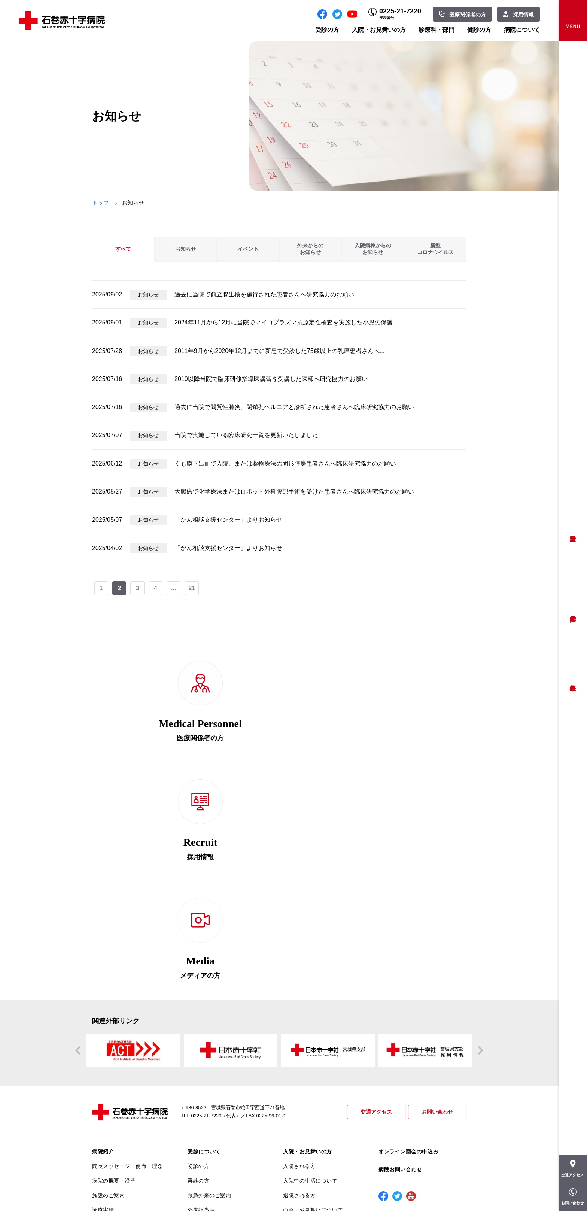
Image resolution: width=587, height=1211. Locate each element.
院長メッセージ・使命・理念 (127, 951)
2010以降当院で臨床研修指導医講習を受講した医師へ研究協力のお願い (271, 379)
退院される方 (299, 980)
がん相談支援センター (119, 1131)
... (174, 588)
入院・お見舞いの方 (379, 30)
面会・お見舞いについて (313, 995)
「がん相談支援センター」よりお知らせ (228, 519)
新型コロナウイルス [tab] (435, 249)
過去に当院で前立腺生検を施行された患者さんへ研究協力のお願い (264, 294)
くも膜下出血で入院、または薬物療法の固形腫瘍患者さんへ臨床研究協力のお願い (285, 463)
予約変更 (573, 613)
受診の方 (327, 30)
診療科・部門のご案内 (310, 1082)
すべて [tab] (123, 249)
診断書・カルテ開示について (223, 1089)
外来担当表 (201, 995)
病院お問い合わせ (400, 955)
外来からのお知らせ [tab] (310, 249)
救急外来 (573, 678)
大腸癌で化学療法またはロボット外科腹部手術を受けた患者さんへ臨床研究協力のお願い (294, 491)
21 (193, 588)
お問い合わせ (436, 897)
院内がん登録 (108, 1116)
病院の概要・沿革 (114, 966)
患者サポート (204, 1104)
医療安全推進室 (111, 1082)
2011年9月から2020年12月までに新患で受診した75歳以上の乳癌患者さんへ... (279, 351)
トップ (100, 202)
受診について (204, 937)
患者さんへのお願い (116, 1009)
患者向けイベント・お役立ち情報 (127, 1149)
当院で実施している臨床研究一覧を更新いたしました (246, 435)
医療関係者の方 (467, 15)
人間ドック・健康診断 (310, 1015)
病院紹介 (103, 937)
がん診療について (114, 1102)
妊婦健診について (209, 1038)
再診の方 (198, 966)
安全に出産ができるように (220, 1053)
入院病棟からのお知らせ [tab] (373, 249)
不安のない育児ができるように (223, 1070)
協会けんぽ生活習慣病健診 (316, 1058)
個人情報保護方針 (114, 1053)
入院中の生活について (310, 966)
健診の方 (479, 30)
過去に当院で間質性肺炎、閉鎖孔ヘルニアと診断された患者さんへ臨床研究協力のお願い (294, 407)
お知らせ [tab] (186, 249)
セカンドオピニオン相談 (217, 1009)
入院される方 (299, 951)
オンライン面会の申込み (408, 937)
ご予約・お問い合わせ (310, 1029)
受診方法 (573, 532)
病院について (522, 30)
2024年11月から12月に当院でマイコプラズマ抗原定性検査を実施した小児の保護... (286, 322)
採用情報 (523, 15)
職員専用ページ (442, 1188)
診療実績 (103, 995)
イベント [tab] (248, 249)
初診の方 (198, 951)
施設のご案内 (108, 980)
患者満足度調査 (111, 1067)
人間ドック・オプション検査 (318, 1044)
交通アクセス (373, 897)
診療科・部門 (436, 30)
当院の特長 (105, 1024)
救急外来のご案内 (209, 980)
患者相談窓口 (204, 1024)
